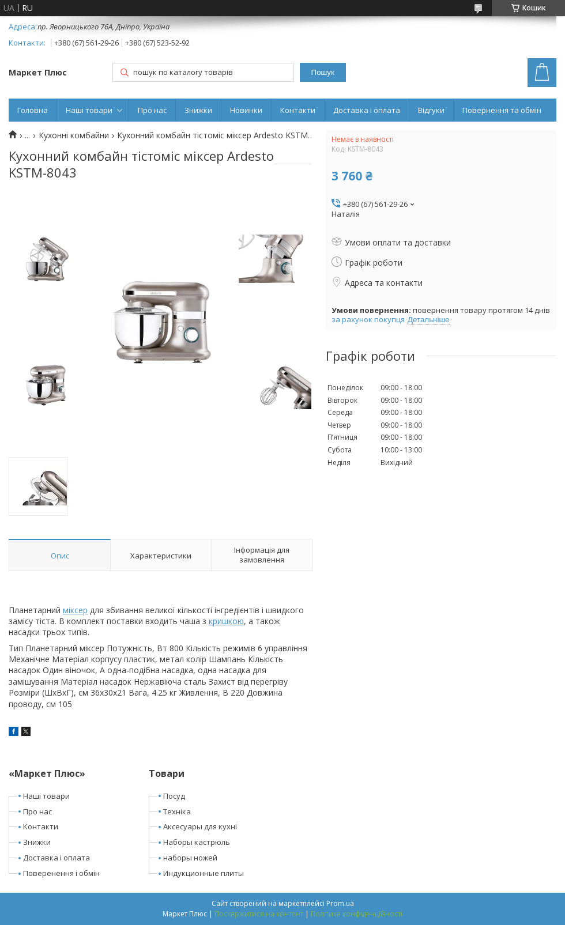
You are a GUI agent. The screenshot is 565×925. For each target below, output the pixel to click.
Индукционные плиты (203, 873)
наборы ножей (190, 857)
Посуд (174, 796)
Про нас (152, 110)
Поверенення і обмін (61, 873)
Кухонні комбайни (74, 135)
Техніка (177, 811)
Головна (32, 110)
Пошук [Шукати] (322, 72)
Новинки (246, 110)
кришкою (226, 621)
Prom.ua (340, 903)
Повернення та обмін (501, 110)
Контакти (297, 110)
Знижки (198, 110)
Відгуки (431, 110)
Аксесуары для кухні (200, 826)
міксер (75, 610)
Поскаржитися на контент (258, 914)
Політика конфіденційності (356, 914)
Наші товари (89, 110)
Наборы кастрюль (196, 842)
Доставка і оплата (366, 110)
